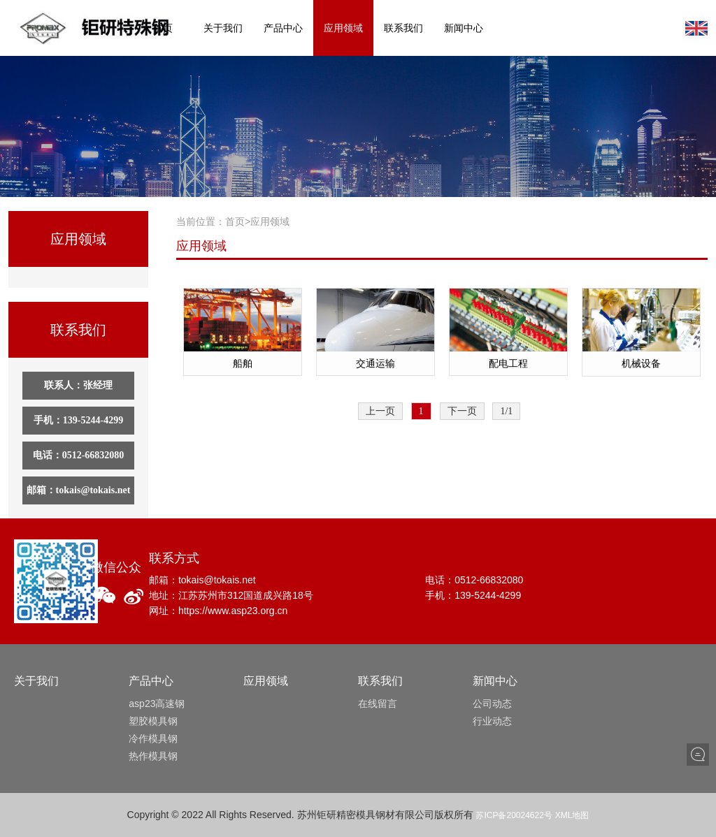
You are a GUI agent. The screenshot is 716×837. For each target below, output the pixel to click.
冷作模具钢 (153, 738)
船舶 (242, 363)
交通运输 (375, 363)
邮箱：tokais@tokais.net (79, 490)
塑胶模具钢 (153, 721)
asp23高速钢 (157, 703)
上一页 (380, 411)
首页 (163, 28)
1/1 (506, 411)
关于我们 (223, 28)
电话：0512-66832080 (78, 455)
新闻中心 (463, 28)
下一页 (462, 411)
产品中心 (283, 28)
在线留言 (377, 703)
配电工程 (508, 363)
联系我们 (403, 28)
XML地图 (572, 815)
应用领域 (343, 28)
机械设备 (641, 363)
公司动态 (492, 703)
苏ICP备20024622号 (513, 815)
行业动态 (492, 721)
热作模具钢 (153, 756)
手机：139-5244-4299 (78, 420)
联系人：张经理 (78, 385)
